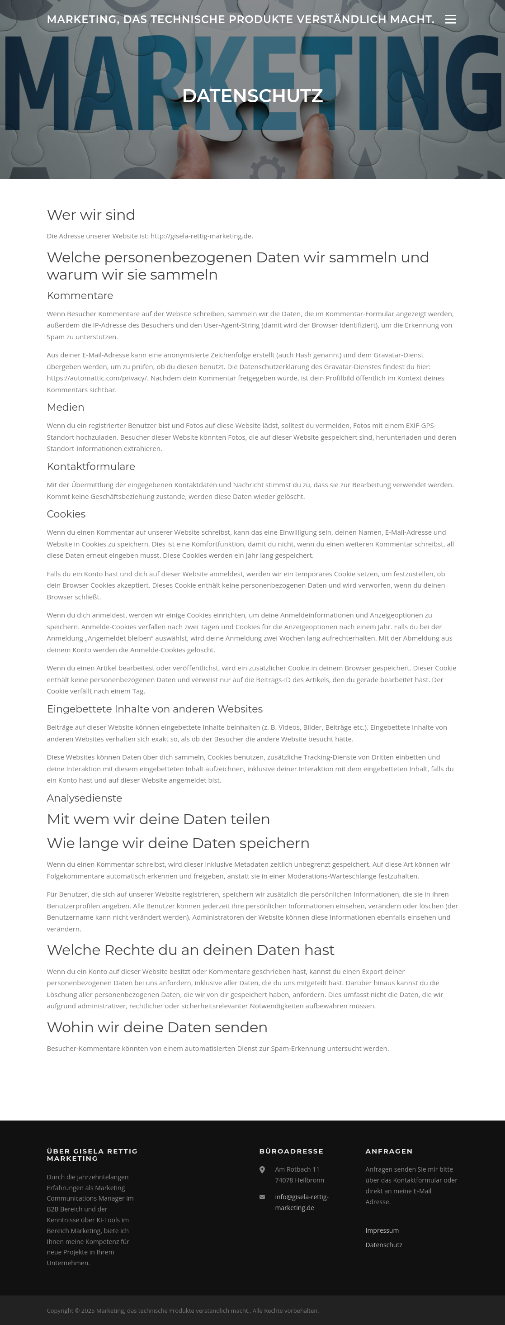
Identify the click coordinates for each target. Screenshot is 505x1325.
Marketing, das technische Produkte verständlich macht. (241, 19)
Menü (450, 19)
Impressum (382, 1230)
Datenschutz (384, 1244)
